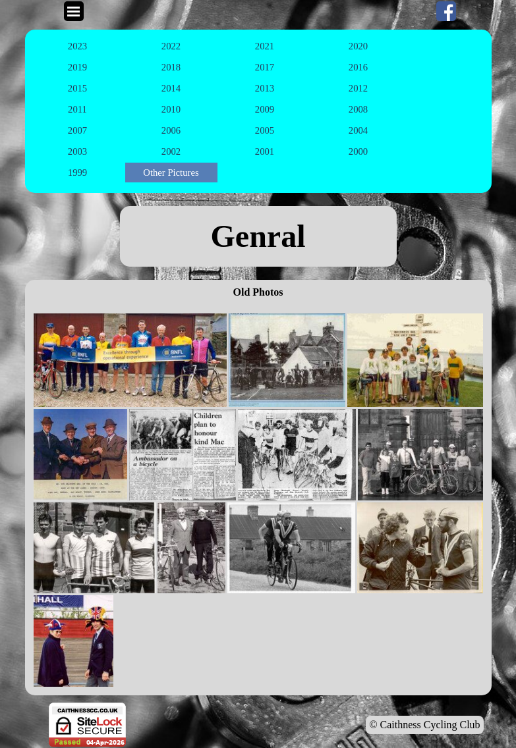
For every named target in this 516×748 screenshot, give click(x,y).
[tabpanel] (258, 236)
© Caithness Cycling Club (424, 724)
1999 (77, 172)
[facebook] (446, 11)
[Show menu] (74, 11)
